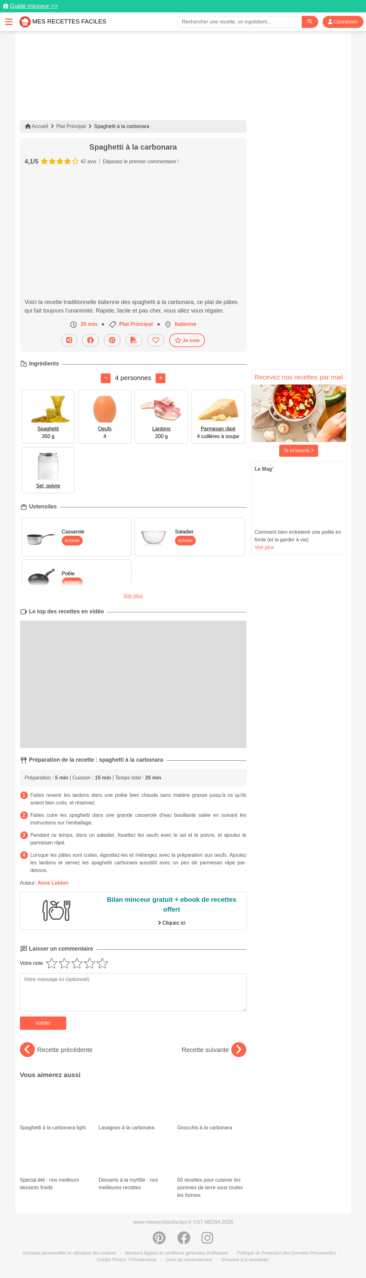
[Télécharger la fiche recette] (133, 340)
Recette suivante (214, 1050)
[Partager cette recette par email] (69, 340)
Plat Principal (71, 126)
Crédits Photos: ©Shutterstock (127, 1259)
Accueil (36, 126)
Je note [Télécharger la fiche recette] (187, 340)
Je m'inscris (298, 450)
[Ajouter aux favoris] (155, 340)
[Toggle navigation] (9, 21)
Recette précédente (56, 1050)
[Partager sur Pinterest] (112, 340)
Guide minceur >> (34, 6)
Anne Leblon (53, 883)
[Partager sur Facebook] (90, 340)
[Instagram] (207, 1241)
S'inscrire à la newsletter (245, 1259)
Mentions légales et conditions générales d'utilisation (176, 1252)
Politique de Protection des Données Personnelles (286, 1252)
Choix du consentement (188, 1259)
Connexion (343, 21)
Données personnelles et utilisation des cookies (69, 1252)
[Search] (310, 21)
